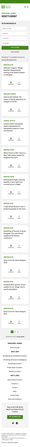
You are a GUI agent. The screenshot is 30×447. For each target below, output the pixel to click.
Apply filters (15, 47)
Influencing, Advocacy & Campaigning (14, 360)
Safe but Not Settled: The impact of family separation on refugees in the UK (15, 99)
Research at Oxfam (14, 371)
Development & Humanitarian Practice (14, 356)
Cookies (14, 387)
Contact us (14, 383)
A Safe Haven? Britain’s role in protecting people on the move (15, 208)
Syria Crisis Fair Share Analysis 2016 (15, 261)
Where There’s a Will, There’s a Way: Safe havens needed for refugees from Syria (15, 155)
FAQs (14, 391)
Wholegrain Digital (13, 442)
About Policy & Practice (15, 380)
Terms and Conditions (14, 399)
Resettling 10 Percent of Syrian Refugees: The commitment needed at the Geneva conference (15, 235)
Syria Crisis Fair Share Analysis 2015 (15, 313)
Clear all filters (15, 52)
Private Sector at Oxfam (14, 367)
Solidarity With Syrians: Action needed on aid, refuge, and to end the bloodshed (15, 287)
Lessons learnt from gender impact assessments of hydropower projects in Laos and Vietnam (14, 127)
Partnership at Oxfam (14, 363)
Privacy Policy (14, 395)
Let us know (20, 336)
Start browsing (14, 347)
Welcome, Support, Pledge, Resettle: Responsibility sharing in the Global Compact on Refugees (14, 71)
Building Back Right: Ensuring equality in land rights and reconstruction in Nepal (14, 182)
